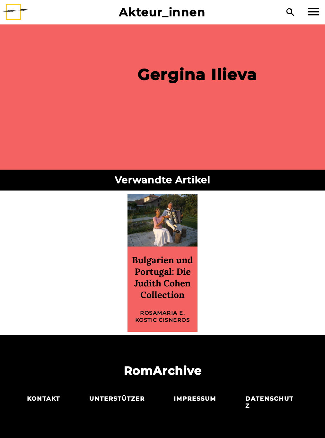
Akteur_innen (162, 12)
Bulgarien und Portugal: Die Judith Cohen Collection (162, 277)
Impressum (195, 398)
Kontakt (43, 398)
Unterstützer (117, 398)
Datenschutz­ (269, 402)
